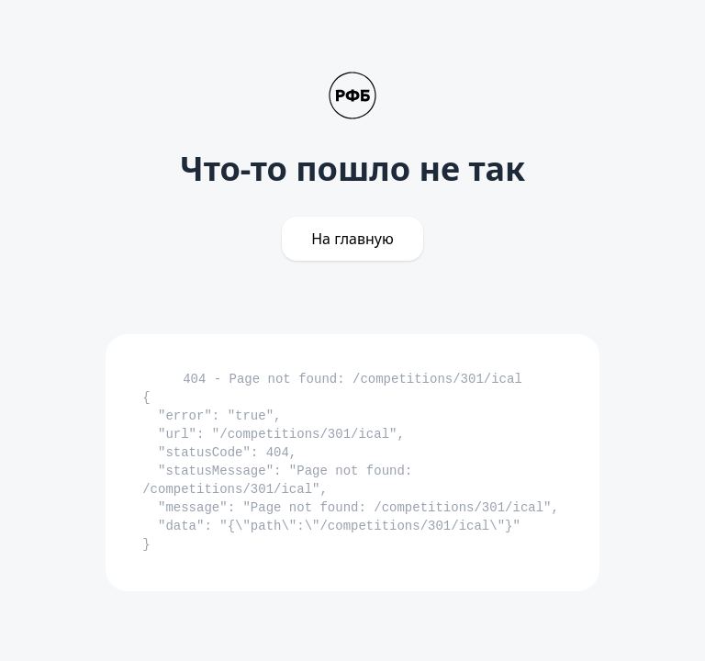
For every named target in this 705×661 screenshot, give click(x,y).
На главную (352, 239)
